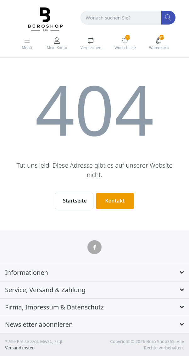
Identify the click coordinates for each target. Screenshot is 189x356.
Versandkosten (20, 348)
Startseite (75, 200)
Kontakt (115, 200)
